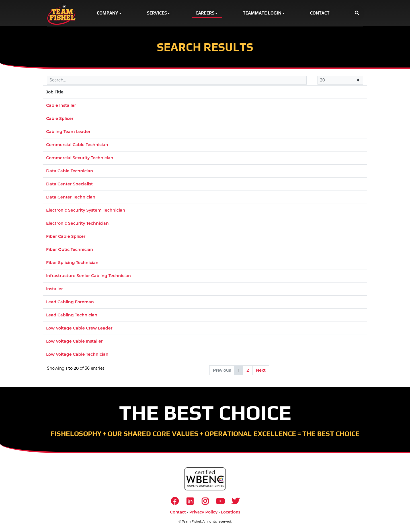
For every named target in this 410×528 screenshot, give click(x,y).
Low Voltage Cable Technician (77, 354)
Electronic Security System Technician (85, 210)
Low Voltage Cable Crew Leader (79, 328)
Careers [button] (207, 13)
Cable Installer (61, 105)
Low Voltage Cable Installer (74, 341)
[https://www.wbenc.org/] (205, 479)
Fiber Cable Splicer (65, 236)
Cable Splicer (59, 118)
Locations (230, 512)
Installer (54, 289)
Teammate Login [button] (264, 13)
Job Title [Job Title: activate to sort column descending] (54, 92)
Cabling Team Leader (68, 131)
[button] (357, 13)
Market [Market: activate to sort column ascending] (294, 92)
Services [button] (159, 13)
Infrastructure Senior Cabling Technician (88, 276)
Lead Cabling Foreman (70, 302)
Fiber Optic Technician (69, 249)
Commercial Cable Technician (77, 145)
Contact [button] (319, 13)
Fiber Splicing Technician (72, 262)
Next (261, 370)
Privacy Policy (203, 512)
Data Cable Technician (69, 171)
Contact (178, 512)
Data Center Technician (70, 197)
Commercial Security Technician (79, 158)
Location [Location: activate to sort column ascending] (196, 92)
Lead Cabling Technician (71, 315)
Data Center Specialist (69, 184)
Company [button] (109, 13)
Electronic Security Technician (77, 223)
